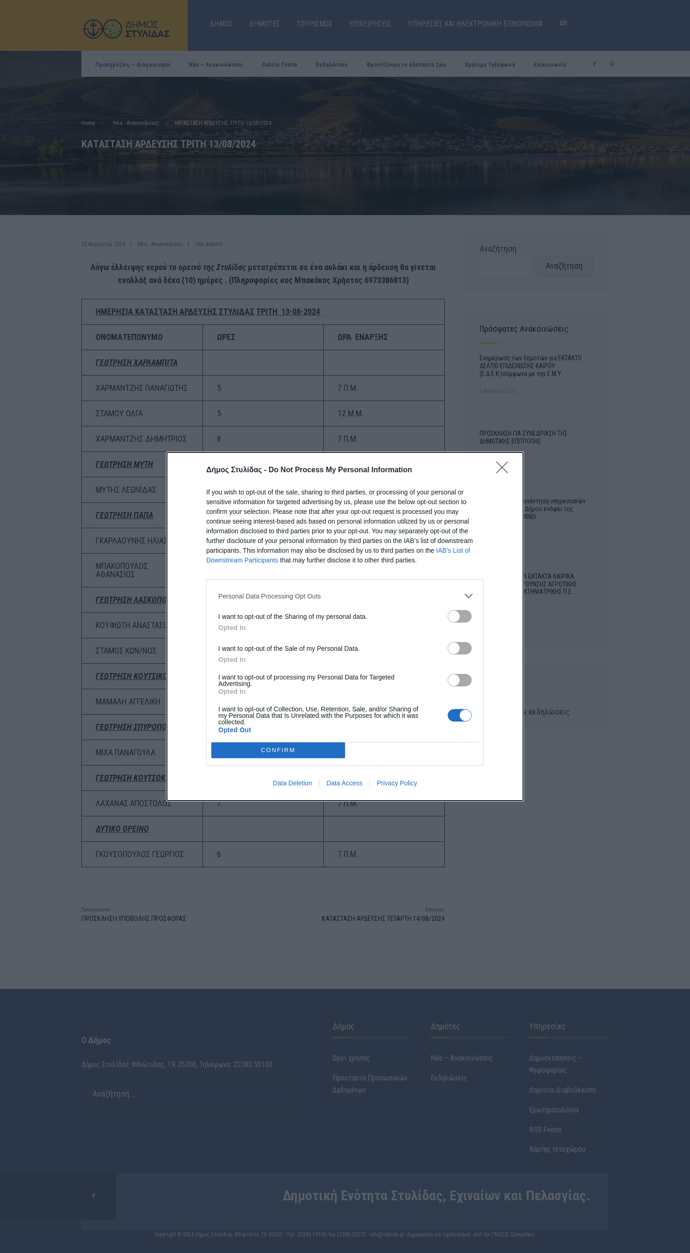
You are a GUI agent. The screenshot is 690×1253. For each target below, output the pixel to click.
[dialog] (345, 626)
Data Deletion (292, 783)
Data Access (345, 783)
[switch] (460, 616)
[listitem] (345, 596)
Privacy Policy (397, 783)
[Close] (505, 470)
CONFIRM (278, 750)
